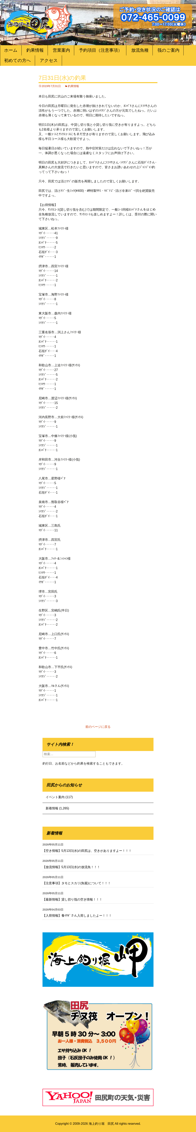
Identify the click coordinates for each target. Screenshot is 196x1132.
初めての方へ (17, 60)
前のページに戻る (98, 726)
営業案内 (61, 50)
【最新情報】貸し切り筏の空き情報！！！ (72, 899)
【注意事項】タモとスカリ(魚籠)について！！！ (77, 883)
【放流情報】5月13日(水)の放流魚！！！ (71, 867)
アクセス (49, 60)
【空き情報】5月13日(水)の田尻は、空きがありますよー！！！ (87, 850)
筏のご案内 (168, 50)
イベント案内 (55, 797)
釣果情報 (35, 50)
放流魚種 (140, 50)
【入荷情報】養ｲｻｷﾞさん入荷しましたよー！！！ (77, 915)
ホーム (11, 50)
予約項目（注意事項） (100, 50)
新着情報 (52, 808)
